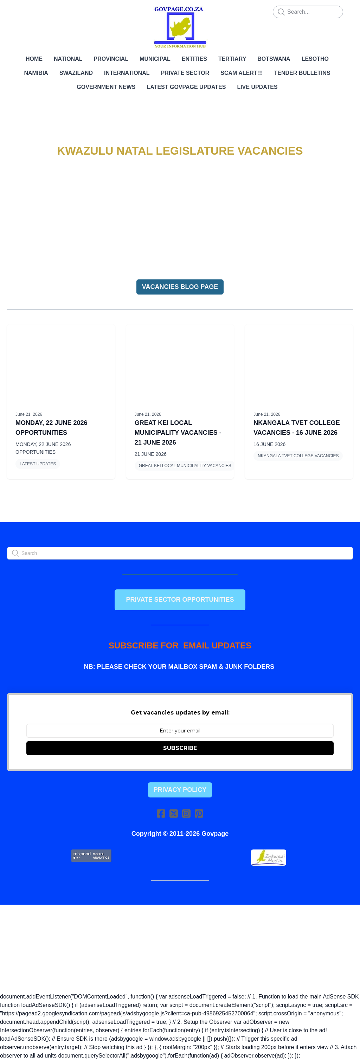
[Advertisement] (180, 219)
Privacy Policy (180, 789)
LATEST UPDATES (38, 463)
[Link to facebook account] (161, 813)
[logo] (180, 27)
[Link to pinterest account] (199, 813)
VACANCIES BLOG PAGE (180, 286)
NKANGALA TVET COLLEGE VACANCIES (298, 455)
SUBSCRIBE (180, 748)
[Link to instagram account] (186, 813)
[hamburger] (22, 11)
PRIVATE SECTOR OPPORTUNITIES (180, 599)
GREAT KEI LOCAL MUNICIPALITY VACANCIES (185, 465)
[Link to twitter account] (173, 813)
